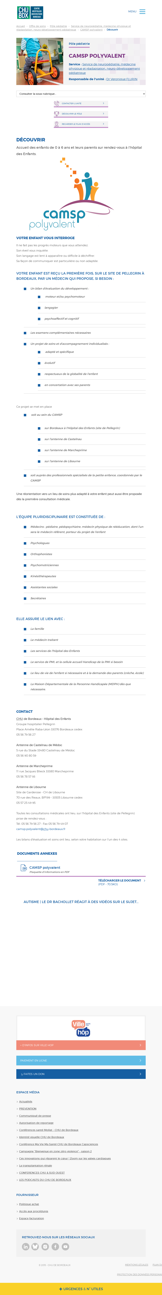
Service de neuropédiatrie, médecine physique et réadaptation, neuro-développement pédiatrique (104, 69)
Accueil (20, 26)
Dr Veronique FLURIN (121, 79)
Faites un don (32, 1074)
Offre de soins (37, 26)
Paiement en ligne (33, 1060)
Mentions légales (136, 1264)
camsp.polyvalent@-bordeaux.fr (40, 829)
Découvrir (73, 27)
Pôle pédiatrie (58, 26)
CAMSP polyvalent (91, 29)
